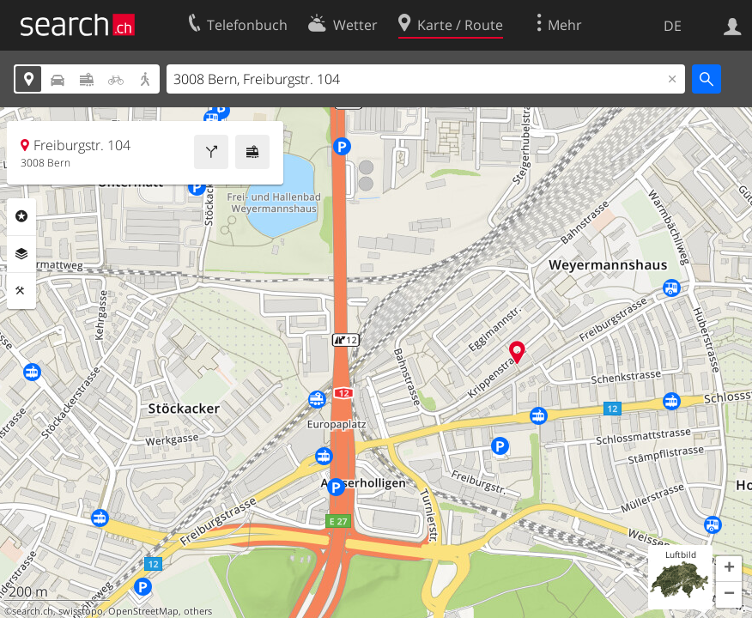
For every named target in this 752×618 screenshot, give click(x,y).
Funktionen (21, 291)
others (198, 611)
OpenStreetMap (143, 611)
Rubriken (21, 216)
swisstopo (80, 611)
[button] (729, 569)
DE (673, 25)
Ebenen (21, 254)
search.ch (32, 611)
